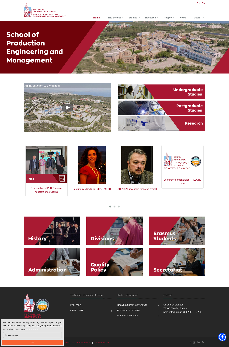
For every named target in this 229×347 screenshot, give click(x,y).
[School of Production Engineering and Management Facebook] (190, 342)
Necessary (11, 335)
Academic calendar (127, 315)
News (183, 17)
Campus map (76, 310)
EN (203, 3)
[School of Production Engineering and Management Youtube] (194, 342)
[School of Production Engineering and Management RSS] (203, 342)
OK (32, 342)
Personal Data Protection (78, 342)
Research (150, 17)
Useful (197, 17)
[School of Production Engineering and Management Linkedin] (199, 342)
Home (96, 17)
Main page (75, 305)
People (168, 17)
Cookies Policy (101, 342)
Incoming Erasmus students (132, 305)
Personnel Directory (128, 310)
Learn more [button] (19, 329)
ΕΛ (198, 3)
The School (114, 17)
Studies (133, 17)
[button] (222, 337)
